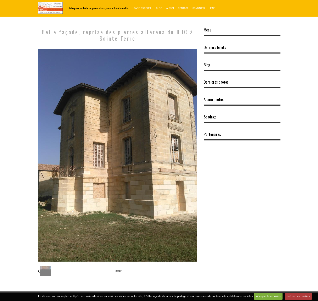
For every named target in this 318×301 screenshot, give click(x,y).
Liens (212, 8)
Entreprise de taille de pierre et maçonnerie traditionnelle (98, 8)
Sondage (210, 117)
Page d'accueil (143, 8)
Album (170, 8)
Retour (117, 270)
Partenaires (212, 134)
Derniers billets (215, 47)
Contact (183, 8)
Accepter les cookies (268, 296)
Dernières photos (216, 82)
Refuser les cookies (298, 296)
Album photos (214, 99)
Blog (159, 8)
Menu (207, 30)
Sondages (199, 8)
